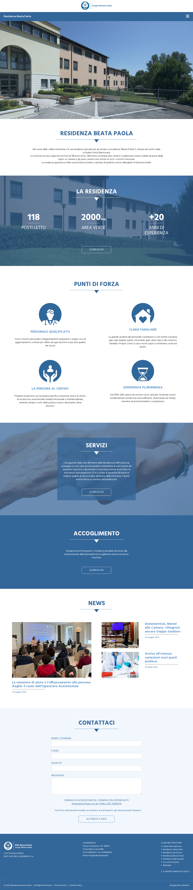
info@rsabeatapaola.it (98, 855)
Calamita (185, 885)
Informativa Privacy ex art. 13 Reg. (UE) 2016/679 (96, 804)
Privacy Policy (60, 885)
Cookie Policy (75, 885)
